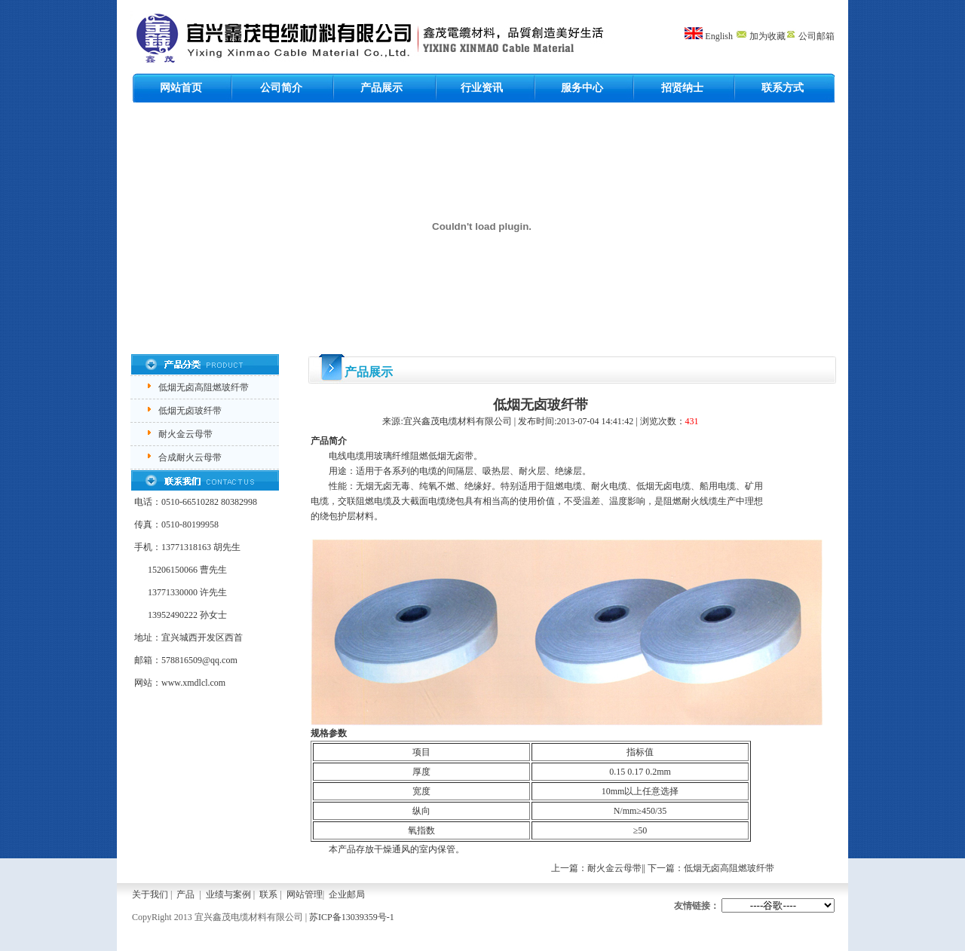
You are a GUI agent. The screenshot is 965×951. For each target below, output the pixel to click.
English (719, 36)
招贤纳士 (682, 87)
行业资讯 (482, 87)
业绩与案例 (228, 894)
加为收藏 (760, 36)
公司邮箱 (810, 36)
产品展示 (381, 87)
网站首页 (181, 87)
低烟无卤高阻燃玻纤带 (203, 387)
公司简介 (281, 87)
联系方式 (782, 87)
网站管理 (304, 894)
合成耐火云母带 (190, 457)
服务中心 (582, 87)
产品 (185, 894)
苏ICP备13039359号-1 (351, 917)
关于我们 (150, 894)
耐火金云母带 (185, 434)
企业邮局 (347, 894)
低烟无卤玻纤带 (190, 410)
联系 (268, 894)
